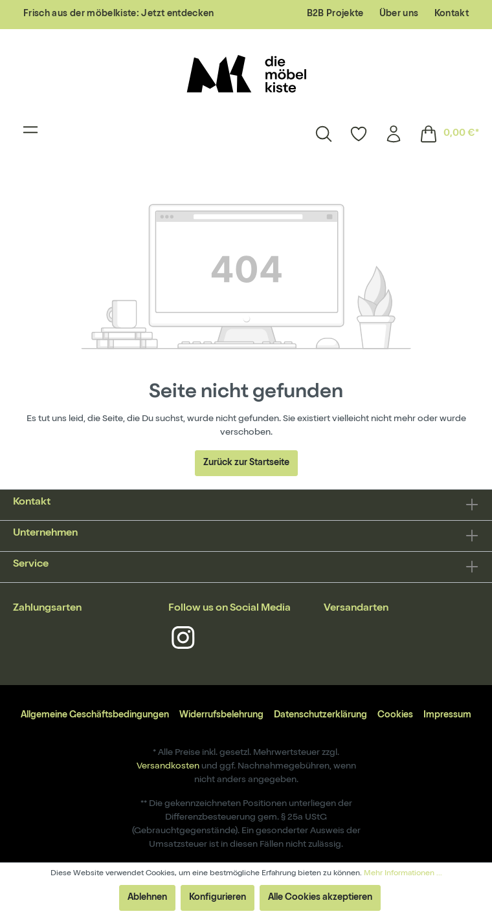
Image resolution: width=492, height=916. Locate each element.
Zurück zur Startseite (246, 463)
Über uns (399, 14)
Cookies (395, 715)
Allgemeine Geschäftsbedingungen (95, 715)
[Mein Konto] (393, 134)
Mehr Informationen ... (403, 874)
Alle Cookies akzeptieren (320, 897)
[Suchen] (323, 134)
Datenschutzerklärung (320, 715)
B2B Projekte (335, 14)
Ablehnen (147, 897)
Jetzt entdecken (177, 14)
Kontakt (451, 14)
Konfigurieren (217, 897)
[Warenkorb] (445, 134)
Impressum (447, 715)
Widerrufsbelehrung (221, 715)
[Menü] (30, 133)
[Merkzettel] (358, 134)
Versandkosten (168, 766)
